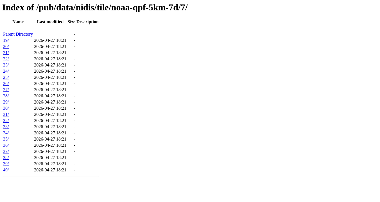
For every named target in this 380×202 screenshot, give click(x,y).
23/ (6, 65)
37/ (6, 151)
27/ (6, 89)
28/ (6, 95)
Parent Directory (18, 34)
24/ (6, 71)
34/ (6, 132)
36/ (6, 145)
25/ (6, 77)
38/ (6, 157)
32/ (6, 120)
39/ (6, 163)
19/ (6, 40)
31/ (6, 114)
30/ (6, 108)
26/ (6, 83)
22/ (6, 58)
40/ (6, 169)
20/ (6, 46)
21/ (6, 52)
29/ (6, 102)
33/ (6, 126)
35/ (6, 139)
